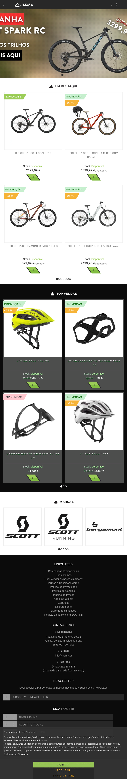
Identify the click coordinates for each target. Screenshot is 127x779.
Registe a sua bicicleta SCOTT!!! (63, 614)
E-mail (63, 651)
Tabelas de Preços (63, 594)
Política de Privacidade (63, 587)
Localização (63, 632)
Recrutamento (63, 606)
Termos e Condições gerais (64, 583)
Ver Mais (33, 177)
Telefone (63, 662)
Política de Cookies (63, 590)
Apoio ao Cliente (63, 598)
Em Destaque (63, 86)
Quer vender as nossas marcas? (63, 579)
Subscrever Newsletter (25, 697)
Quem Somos (63, 575)
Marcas (63, 502)
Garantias (63, 602)
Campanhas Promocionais (63, 571)
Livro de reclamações (63, 610)
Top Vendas (63, 293)
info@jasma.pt (63, 655)
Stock (26, 166)
